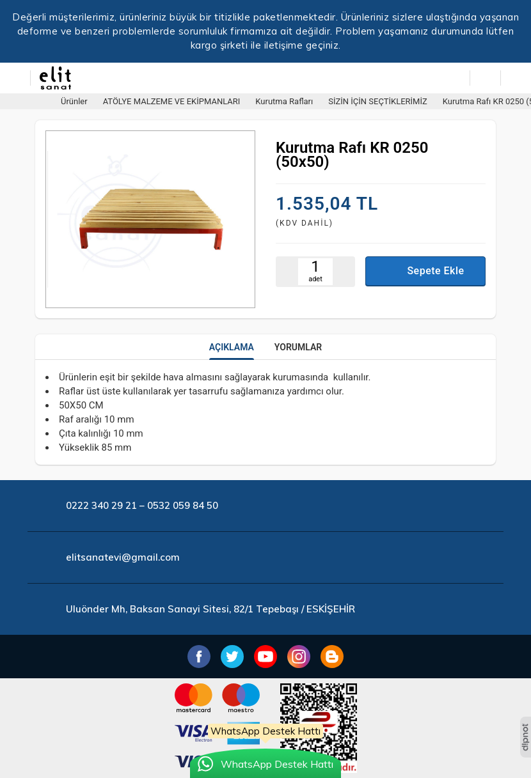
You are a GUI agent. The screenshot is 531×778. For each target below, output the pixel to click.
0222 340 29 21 (101, 505)
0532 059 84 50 (182, 505)
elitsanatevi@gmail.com (123, 557)
